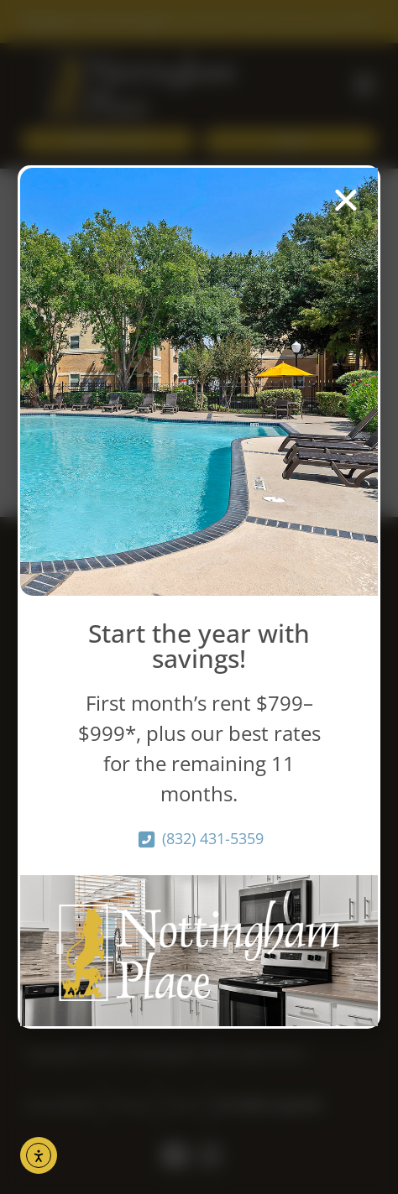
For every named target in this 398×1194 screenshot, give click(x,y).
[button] (346, 200)
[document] (199, 597)
